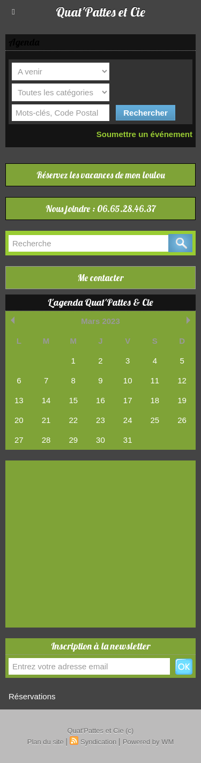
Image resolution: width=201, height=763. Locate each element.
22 (73, 420)
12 (182, 380)
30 (100, 439)
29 (73, 439)
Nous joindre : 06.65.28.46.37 (101, 208)
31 (127, 439)
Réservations (32, 696)
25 (155, 420)
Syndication (98, 742)
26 (182, 420)
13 (19, 400)
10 (127, 380)
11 (155, 380)
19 (182, 400)
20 (19, 420)
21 (46, 420)
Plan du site (45, 742)
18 (155, 400)
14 (46, 400)
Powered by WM (148, 742)
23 (100, 420)
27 (19, 439)
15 (73, 400)
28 (46, 439)
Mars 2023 (100, 321)
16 (100, 400)
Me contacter (100, 277)
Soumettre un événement (144, 134)
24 (127, 420)
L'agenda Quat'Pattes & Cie (100, 302)
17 (127, 400)
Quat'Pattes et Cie (100, 12)
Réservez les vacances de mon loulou (100, 174)
